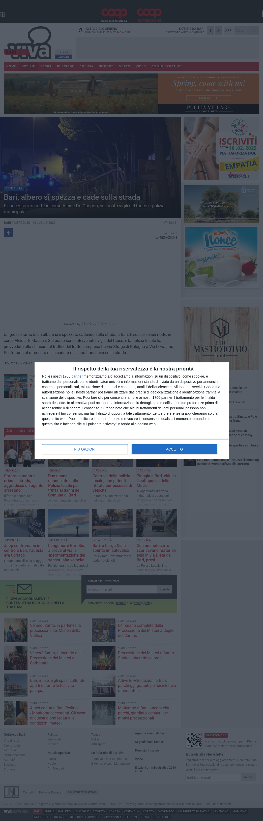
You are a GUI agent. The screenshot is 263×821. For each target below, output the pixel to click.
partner (76, 376)
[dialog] (132, 410)
